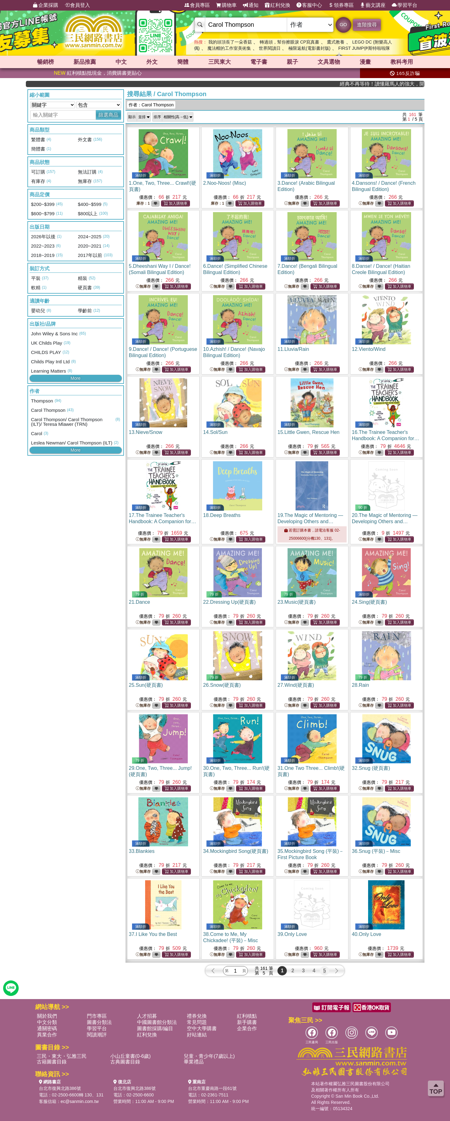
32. (371, 768)
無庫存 (291, 203)
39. (292, 934)
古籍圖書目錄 (52, 1061)
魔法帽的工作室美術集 (229, 48)
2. (224, 183)
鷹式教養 (335, 42)
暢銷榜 (45, 62)
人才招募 (147, 1016)
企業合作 (247, 1028)
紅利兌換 (277, 5)
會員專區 (197, 5)
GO (343, 24)
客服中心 (309, 5)
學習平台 (404, 5)
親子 (292, 62)
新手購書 (247, 1022)
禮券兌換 (197, 1016)
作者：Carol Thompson (151, 104)
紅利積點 (247, 1016)
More (76, 378)
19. (310, 521)
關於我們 (47, 1016)
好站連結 (197, 1034)
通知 (250, 5)
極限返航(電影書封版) (309, 48)
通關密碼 (47, 1028)
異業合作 (47, 1034)
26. (222, 685)
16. (385, 438)
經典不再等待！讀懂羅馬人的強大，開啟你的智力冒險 (397, 83)
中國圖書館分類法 (157, 1022)
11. (293, 349)
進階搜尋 (367, 24)
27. (295, 685)
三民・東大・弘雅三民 (62, 1056)
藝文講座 (373, 5)
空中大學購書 (202, 1028)
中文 (121, 62)
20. (385, 521)
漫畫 (365, 62)
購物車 (226, 5)
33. (142, 851)
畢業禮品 (194, 1061)
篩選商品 (108, 115)
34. (235, 851)
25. (146, 685)
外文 (152, 62)
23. (296, 602)
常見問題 (197, 1022)
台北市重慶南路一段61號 (212, 1088)
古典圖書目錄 (125, 1061)
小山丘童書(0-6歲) (130, 1056)
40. (366, 934)
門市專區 (97, 1016)
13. (146, 432)
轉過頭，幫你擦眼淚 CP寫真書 (289, 42)
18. (221, 515)
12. (369, 349)
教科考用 (402, 62)
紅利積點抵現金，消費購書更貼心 (98, 73)
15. (308, 432)
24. (369, 602)
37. (153, 934)
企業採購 (45, 5)
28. (360, 685)
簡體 (182, 62)
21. (139, 602)
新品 (84, 62)
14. (215, 432)
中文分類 (47, 1022)
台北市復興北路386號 (60, 1088)
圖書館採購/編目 (155, 1028)
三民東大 (219, 62)
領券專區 (341, 5)
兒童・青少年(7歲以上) (209, 1056)
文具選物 (329, 62)
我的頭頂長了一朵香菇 (230, 42)
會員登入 (77, 5)
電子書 (258, 62)
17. (162, 521)
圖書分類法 (99, 1022)
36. (376, 851)
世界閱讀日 (270, 48)
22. (229, 602)
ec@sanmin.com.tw (80, 1101)
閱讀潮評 (97, 1034)
